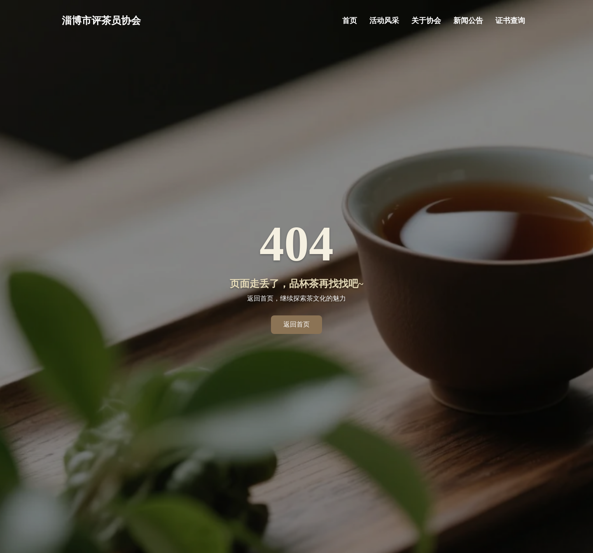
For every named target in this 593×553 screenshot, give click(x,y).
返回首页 (296, 324)
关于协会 (426, 20)
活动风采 (384, 20)
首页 (349, 20)
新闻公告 (468, 20)
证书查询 (510, 20)
